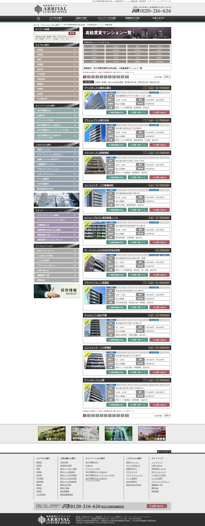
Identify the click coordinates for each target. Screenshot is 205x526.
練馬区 (94, 62)
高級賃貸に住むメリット (48, 235)
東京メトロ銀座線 (67, 472)
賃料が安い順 (143, 82)
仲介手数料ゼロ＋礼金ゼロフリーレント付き (49, 136)
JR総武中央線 (66, 466)
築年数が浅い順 (130, 82)
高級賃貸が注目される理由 (49, 230)
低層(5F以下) (131, 469)
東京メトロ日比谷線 (68, 478)
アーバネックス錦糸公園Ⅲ (97, 88)
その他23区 (42, 99)
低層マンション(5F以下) (48, 159)
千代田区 (116, 50)
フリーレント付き (45, 120)
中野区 (94, 54)
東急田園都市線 (66, 495)
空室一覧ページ (138, 112)
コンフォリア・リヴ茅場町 (97, 348)
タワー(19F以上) (133, 466)
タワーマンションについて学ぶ (51, 220)
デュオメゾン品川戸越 (95, 315)
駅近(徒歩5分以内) (45, 189)
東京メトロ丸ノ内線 (68, 469)
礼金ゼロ (41, 115)
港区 (137, 46)
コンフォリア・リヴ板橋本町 (98, 185)
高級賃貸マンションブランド (50, 240)
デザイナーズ (131, 472)
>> (126, 77)
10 (122, 77)
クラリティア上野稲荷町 (96, 153)
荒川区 (115, 62)
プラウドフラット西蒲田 (96, 283)
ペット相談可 (43, 179)
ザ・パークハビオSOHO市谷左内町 (102, 250)
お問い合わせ (159, 112)
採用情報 (155, 491)
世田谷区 (137, 50)
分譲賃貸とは (43, 225)
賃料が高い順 (154, 82)
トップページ (156, 462)
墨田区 (137, 62)
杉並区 (115, 54)
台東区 (94, 58)
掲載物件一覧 (43, 275)
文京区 (137, 54)
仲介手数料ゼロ (44, 110)
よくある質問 (43, 260)
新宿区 (94, 46)
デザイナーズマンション (48, 169)
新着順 (104, 82)
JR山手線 (64, 462)
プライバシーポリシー (47, 265)
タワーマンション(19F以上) (49, 154)
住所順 (97, 82)
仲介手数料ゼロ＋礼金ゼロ (49, 125)
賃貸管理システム (158, 469)
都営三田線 (64, 488)
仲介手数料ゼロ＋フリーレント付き (53, 130)
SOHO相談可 (43, 184)
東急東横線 (64, 491)
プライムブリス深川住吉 (96, 120)
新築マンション (44, 149)
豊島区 (159, 50)
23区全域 (159, 62)
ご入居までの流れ (45, 256)
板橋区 (159, 58)
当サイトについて (45, 251)
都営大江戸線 (65, 485)
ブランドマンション (46, 174)
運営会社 (41, 280)
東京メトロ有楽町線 (68, 482)
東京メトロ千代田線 (68, 475)
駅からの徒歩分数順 (115, 82)
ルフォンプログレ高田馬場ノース (101, 218)
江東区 (115, 58)
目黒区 (159, 46)
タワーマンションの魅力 (48, 215)
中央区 (159, 54)
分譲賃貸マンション (46, 164)
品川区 (94, 50)
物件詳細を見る (116, 112)
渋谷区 (115, 46)
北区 (137, 58)
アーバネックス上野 (94, 380)
